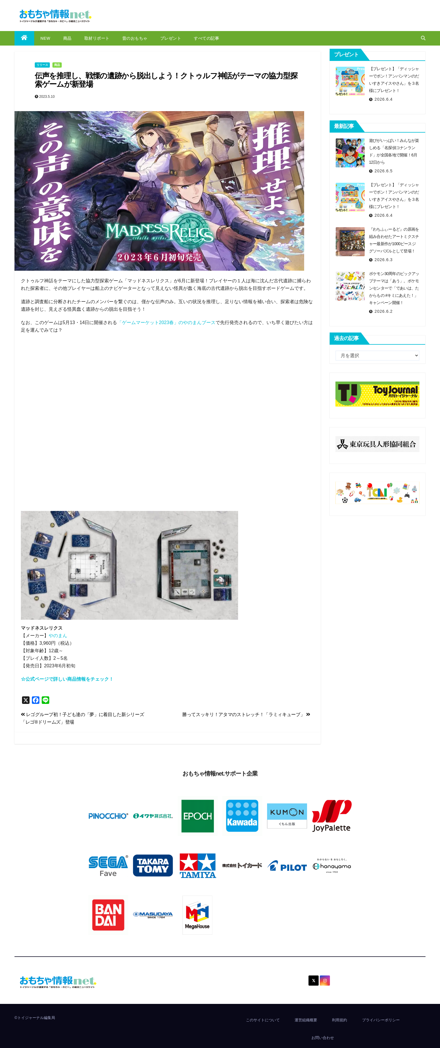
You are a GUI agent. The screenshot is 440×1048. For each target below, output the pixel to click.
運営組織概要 (306, 1020)
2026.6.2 (384, 311)
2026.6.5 (384, 171)
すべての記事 (206, 38)
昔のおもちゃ (134, 38)
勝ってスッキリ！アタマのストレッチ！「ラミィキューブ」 (246, 714)
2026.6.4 (384, 99)
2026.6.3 (384, 259)
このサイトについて (263, 1020)
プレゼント (170, 38)
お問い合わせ (322, 1038)
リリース (42, 64)
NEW (45, 38)
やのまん (58, 635)
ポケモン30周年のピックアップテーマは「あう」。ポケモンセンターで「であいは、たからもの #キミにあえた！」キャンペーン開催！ (394, 288)
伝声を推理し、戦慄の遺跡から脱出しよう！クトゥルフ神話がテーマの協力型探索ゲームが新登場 (166, 79)
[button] (423, 38)
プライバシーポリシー (381, 1020)
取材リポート (96, 38)
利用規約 (339, 1020)
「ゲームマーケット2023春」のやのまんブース (166, 322)
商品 (67, 38)
